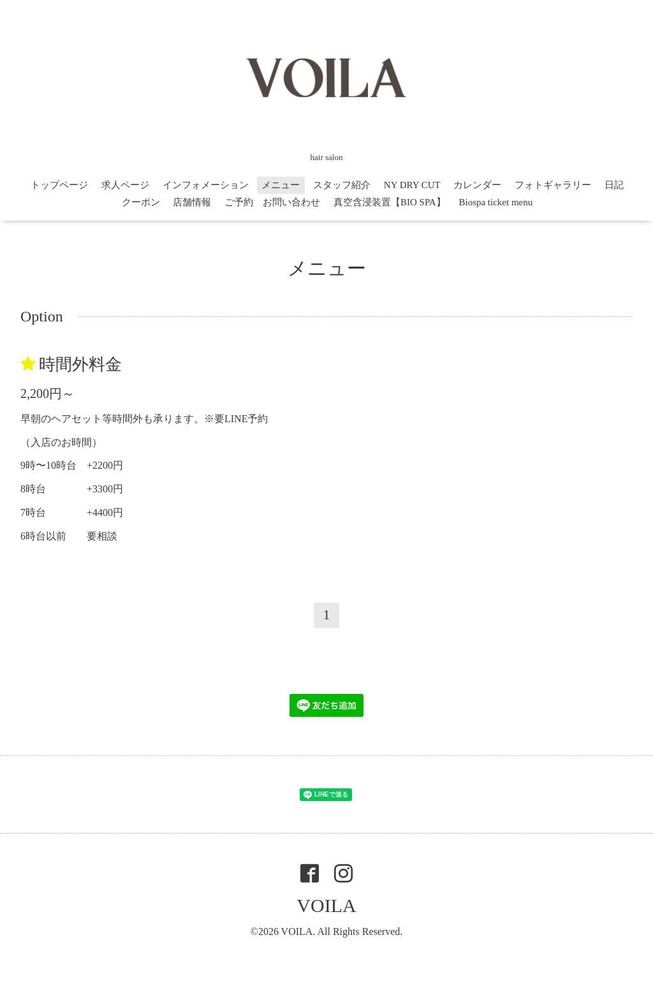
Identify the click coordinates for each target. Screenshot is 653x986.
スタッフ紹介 (342, 185)
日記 (614, 185)
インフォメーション (206, 185)
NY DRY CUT (412, 185)
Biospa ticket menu (495, 202)
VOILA (326, 905)
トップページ (59, 185)
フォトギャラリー (553, 185)
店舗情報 (192, 202)
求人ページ (125, 185)
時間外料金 (80, 364)
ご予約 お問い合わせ (272, 202)
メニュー (280, 185)
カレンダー (477, 185)
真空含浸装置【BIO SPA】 (390, 202)
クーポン (141, 202)
